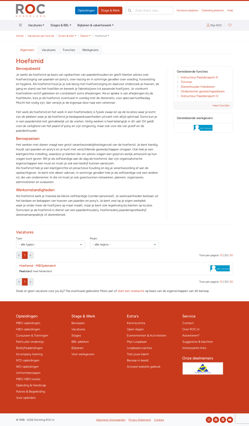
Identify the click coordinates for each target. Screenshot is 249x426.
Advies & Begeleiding (30, 391)
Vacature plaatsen (187, 10)
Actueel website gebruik (143, 366)
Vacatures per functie (41, 36)
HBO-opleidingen (28, 329)
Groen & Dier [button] (66, 36)
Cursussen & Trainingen (32, 335)
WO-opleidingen (27, 366)
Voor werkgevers (82, 354)
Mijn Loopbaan (137, 342)
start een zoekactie (131, 291)
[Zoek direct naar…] (149, 10)
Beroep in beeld (137, 360)
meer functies (221, 105)
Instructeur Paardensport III (199, 77)
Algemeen (27, 50)
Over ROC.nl (190, 329)
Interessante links (194, 348)
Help (230, 10)
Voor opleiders (26, 398)
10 (221, 255)
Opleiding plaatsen (213, 10)
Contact (188, 323)
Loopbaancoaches (139, 348)
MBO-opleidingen (28, 323)
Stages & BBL (59, 25)
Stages (76, 335)
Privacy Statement (140, 420)
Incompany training (29, 354)
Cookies (159, 420)
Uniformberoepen (28, 373)
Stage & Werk (110, 10)
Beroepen (78, 323)
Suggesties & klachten (197, 342)
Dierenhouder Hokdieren (198, 87)
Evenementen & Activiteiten (146, 335)
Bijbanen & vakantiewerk (94, 25)
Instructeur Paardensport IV (199, 96)
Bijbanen (77, 348)
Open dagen (135, 329)
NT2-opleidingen (27, 360)
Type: (19, 238)
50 (231, 255)
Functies (69, 50)
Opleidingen (86, 10)
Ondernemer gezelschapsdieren (203, 91)
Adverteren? (190, 335)
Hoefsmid (37, 265)
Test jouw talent (138, 354)
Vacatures (35, 25)
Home (20, 36)
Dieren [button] (84, 36)
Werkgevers (90, 50)
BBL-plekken (80, 342)
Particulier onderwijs (30, 342)
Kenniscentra (136, 323)
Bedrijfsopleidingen (29, 348)
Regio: (93, 238)
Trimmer (186, 82)
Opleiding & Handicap (31, 385)
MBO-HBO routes (28, 379)
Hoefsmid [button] (101, 36)
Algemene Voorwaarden (110, 420)
